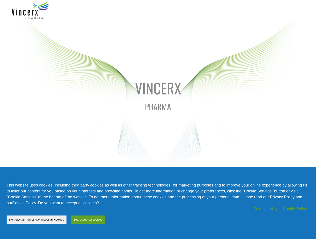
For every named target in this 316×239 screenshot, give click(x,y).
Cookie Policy (295, 209)
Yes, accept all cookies (88, 219)
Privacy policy (265, 209)
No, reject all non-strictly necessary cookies (36, 219)
